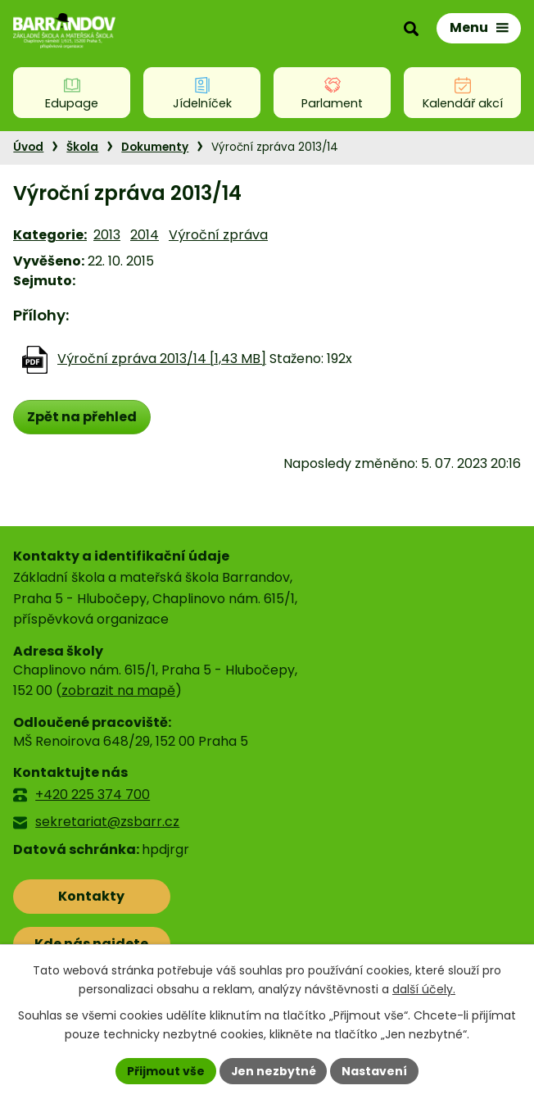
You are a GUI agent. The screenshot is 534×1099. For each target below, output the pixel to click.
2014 (144, 234)
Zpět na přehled (82, 416)
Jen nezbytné (273, 1070)
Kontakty (85, 896)
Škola (82, 147)
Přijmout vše (165, 1070)
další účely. (423, 989)
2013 (106, 234)
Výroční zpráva (218, 234)
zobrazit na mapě (118, 690)
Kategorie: (50, 234)
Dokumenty (154, 147)
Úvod (28, 147)
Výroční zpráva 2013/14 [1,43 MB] (161, 358)
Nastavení (375, 1070)
